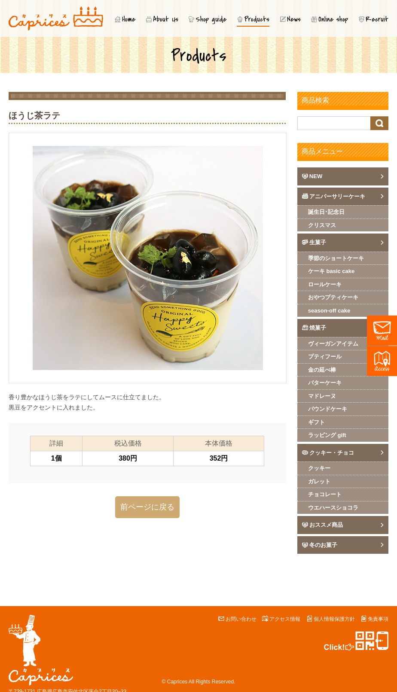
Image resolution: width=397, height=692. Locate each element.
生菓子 (317, 242)
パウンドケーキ (327, 409)
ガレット (319, 481)
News (294, 19)
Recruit (377, 19)
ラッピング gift (327, 435)
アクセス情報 (284, 619)
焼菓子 (317, 328)
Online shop (333, 19)
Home (128, 19)
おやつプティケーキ (333, 297)
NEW (315, 176)
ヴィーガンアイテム (333, 343)
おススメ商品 (326, 525)
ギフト (316, 422)
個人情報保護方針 (334, 619)
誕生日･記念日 (326, 212)
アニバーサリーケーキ (337, 196)
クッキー (319, 468)
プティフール (325, 356)
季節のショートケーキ (336, 258)
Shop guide (210, 19)
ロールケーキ (325, 284)
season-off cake (329, 310)
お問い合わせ (241, 619)
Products (256, 19)
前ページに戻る (147, 507)
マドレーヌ (322, 396)
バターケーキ (325, 382)
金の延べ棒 (322, 370)
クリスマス (322, 225)
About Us (165, 19)
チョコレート (325, 494)
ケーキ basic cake (331, 271)
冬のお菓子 (323, 545)
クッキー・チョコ (331, 452)
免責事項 (378, 619)
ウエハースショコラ (333, 507)
